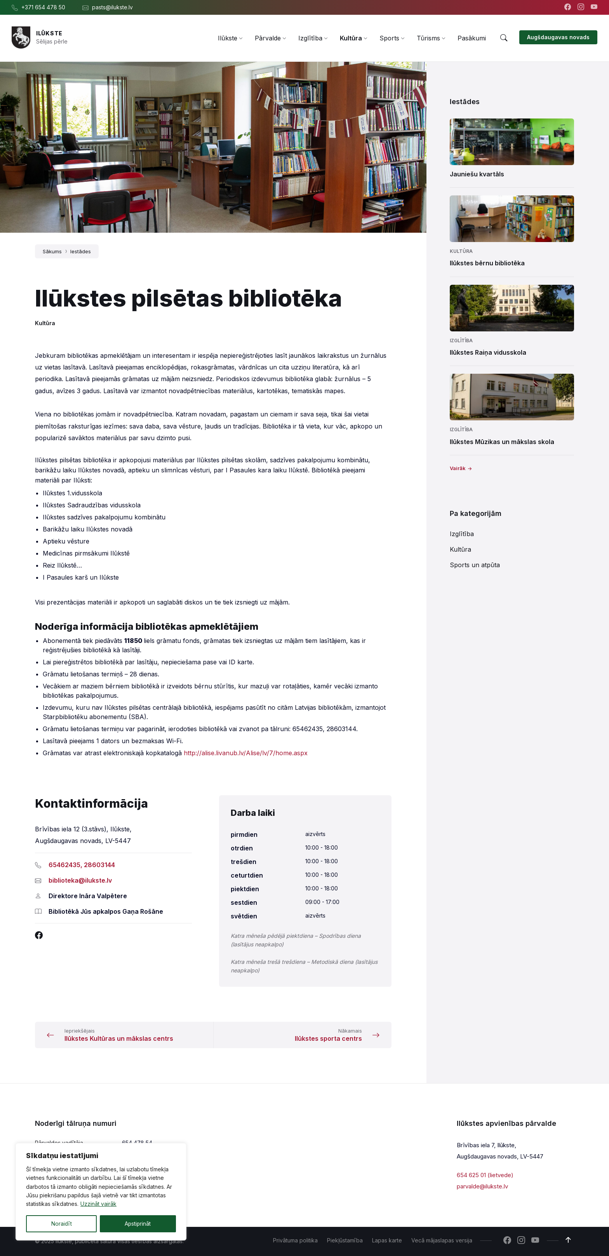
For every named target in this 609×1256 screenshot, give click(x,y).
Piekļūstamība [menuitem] (345, 1240)
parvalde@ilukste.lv (482, 1186)
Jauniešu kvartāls (477, 174)
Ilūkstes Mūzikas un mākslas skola (502, 442)
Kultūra (45, 323)
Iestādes (80, 251)
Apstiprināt (137, 1223)
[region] (101, 1191)
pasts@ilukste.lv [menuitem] (112, 7)
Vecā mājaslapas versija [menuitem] (441, 1240)
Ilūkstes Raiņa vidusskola (488, 352)
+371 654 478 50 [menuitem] (43, 7)
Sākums (52, 251)
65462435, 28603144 (82, 865)
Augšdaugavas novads (558, 37)
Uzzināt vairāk (98, 1204)
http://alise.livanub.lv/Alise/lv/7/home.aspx (246, 753)
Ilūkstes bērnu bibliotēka (487, 263)
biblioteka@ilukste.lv (80, 880)
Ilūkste (49, 33)
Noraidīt (61, 1223)
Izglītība (461, 340)
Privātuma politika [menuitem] (295, 1240)
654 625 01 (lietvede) (485, 1175)
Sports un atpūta (475, 565)
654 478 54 (137, 1142)
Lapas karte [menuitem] (387, 1240)
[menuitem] (227, 38)
